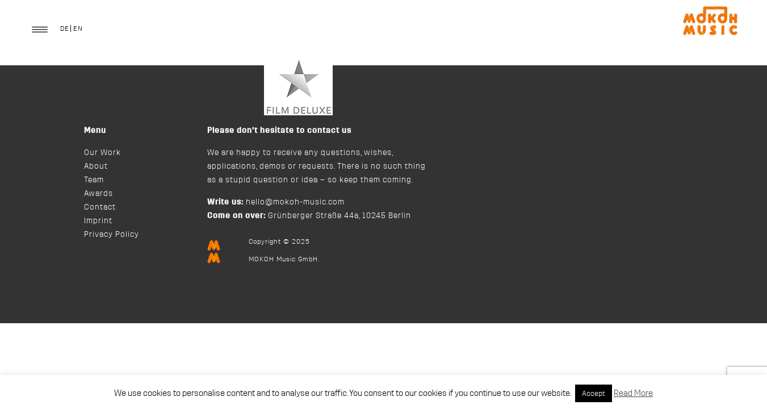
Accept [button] (593, 393)
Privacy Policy (111, 235)
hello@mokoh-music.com (295, 202)
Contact (100, 207)
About (96, 166)
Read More (633, 393)
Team (94, 180)
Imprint (98, 221)
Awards (98, 194)
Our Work (102, 153)
